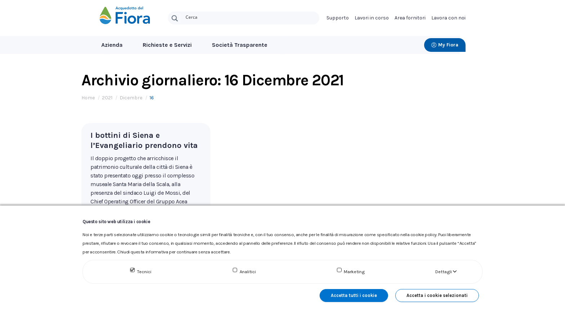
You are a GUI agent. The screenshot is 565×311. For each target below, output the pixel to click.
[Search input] (251, 16)
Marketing (354, 271)
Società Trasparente (239, 44)
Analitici (248, 271)
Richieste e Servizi (167, 44)
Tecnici (144, 271)
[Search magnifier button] (175, 18)
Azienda (112, 44)
